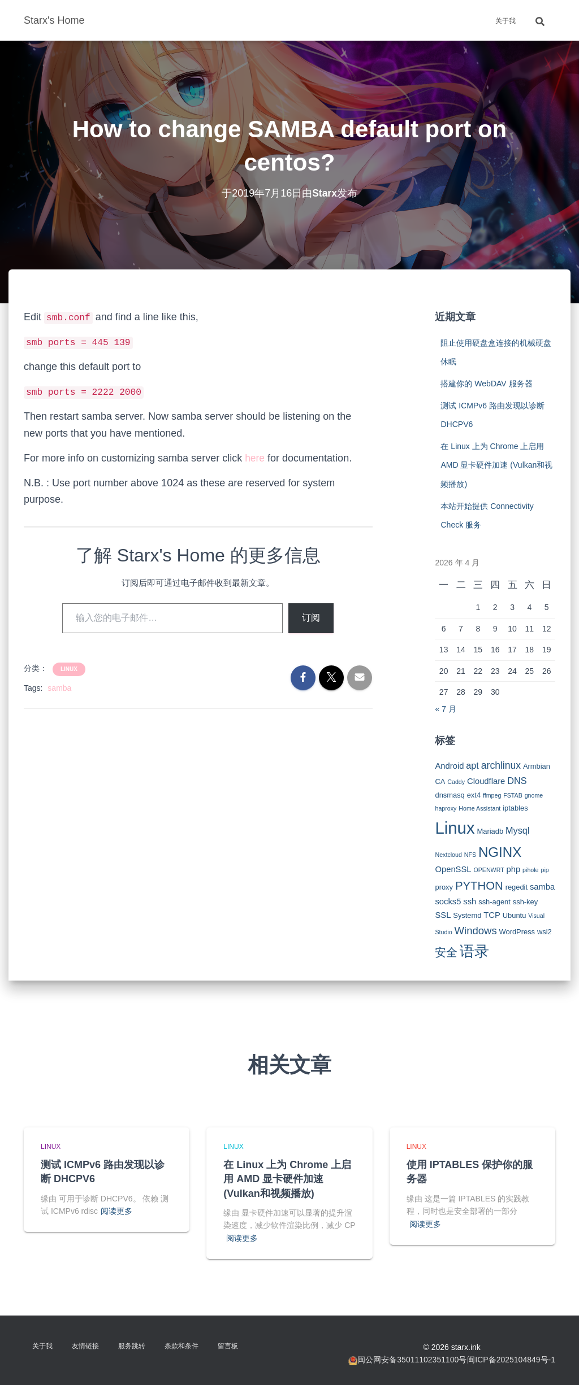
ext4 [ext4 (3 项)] (474, 795)
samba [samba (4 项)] (542, 886)
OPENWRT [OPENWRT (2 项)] (488, 869)
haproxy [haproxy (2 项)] (445, 808)
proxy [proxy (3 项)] (444, 887)
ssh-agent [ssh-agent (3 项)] (494, 902)
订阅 (311, 617)
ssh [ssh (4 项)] (469, 901)
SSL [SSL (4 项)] (443, 915)
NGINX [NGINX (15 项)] (499, 852)
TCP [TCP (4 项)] (491, 915)
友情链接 (85, 1346)
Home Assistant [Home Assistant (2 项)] (479, 808)
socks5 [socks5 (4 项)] (448, 901)
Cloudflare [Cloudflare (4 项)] (486, 781)
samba (59, 687)
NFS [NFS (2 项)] (470, 854)
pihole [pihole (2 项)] (530, 869)
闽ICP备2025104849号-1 (511, 1359)
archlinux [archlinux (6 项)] (501, 765)
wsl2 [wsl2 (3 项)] (544, 931)
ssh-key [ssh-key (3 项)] (525, 902)
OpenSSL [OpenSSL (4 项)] (453, 869)
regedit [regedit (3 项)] (516, 887)
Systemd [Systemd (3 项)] (467, 915)
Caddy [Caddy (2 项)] (456, 781)
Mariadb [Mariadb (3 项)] (490, 831)
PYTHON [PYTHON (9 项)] (479, 885)
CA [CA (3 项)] (440, 781)
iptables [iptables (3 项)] (515, 808)
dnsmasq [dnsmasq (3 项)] (449, 795)
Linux (69, 669)
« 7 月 (445, 708)
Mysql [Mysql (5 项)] (517, 830)
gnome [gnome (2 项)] (534, 795)
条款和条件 (181, 1346)
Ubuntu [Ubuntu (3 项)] (514, 915)
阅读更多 (116, 1211)
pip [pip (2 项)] (544, 869)
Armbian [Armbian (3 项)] (536, 766)
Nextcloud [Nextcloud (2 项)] (448, 854)
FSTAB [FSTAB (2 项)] (512, 795)
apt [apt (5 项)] (472, 765)
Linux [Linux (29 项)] (454, 827)
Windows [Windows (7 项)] (476, 931)
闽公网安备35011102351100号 (411, 1359)
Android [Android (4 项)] (449, 765)
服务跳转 (131, 1346)
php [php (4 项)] (514, 869)
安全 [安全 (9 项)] (446, 952)
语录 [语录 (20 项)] (474, 951)
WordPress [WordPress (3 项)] (517, 931)
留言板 (228, 1346)
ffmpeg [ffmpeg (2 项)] (492, 795)
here (255, 458)
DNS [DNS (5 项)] (516, 781)
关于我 (505, 21)
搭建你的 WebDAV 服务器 (486, 383)
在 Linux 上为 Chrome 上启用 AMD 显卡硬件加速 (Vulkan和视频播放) (496, 465)
